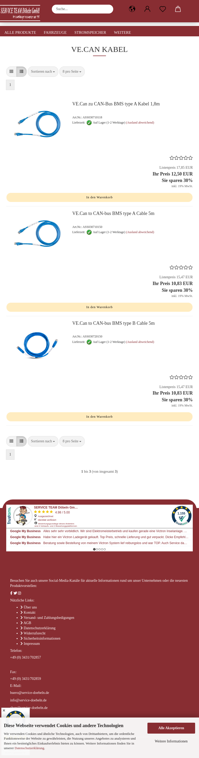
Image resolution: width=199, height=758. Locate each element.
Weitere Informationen (171, 741)
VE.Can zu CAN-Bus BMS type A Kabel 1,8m (116, 103)
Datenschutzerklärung (29, 748)
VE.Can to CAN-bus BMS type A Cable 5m (113, 213)
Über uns (30, 607)
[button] (132, 9)
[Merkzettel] (162, 9)
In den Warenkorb (99, 197)
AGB (27, 623)
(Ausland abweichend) (140, 122)
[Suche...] (106, 9)
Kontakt (29, 612)
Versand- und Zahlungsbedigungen (49, 618)
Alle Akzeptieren (171, 728)
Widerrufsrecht (34, 633)
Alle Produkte (20, 32)
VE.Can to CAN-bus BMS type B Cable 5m (113, 323)
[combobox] (43, 71)
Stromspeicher (90, 32)
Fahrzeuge (55, 32)
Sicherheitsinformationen (42, 638)
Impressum (32, 644)
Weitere (122, 32)
